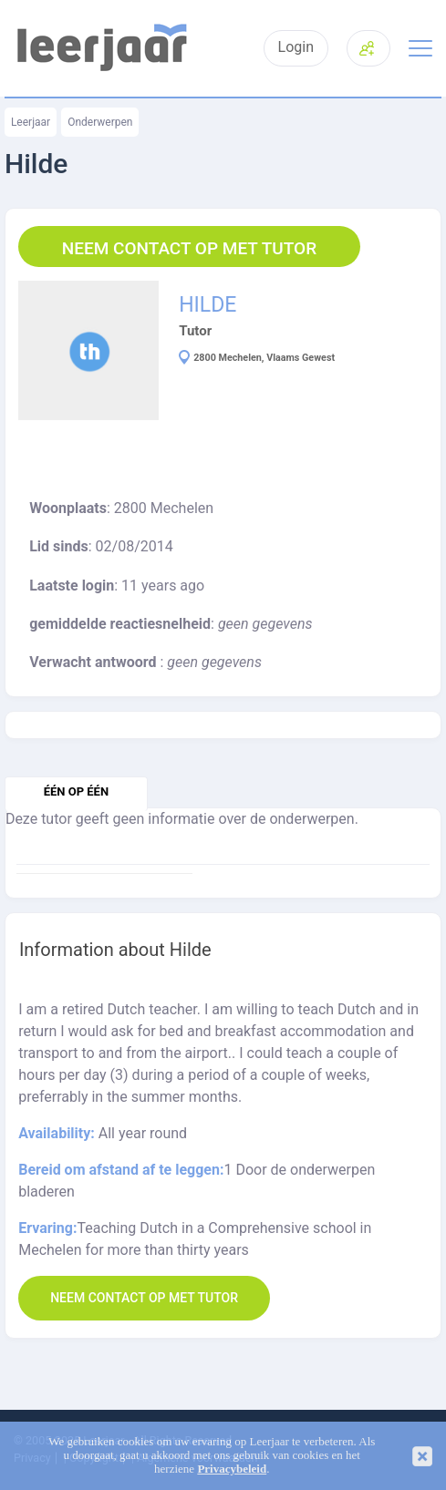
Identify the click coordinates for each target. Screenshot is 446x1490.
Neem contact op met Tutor (189, 248)
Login (296, 47)
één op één (76, 791)
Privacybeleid (231, 1469)
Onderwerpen (99, 122)
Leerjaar (30, 122)
